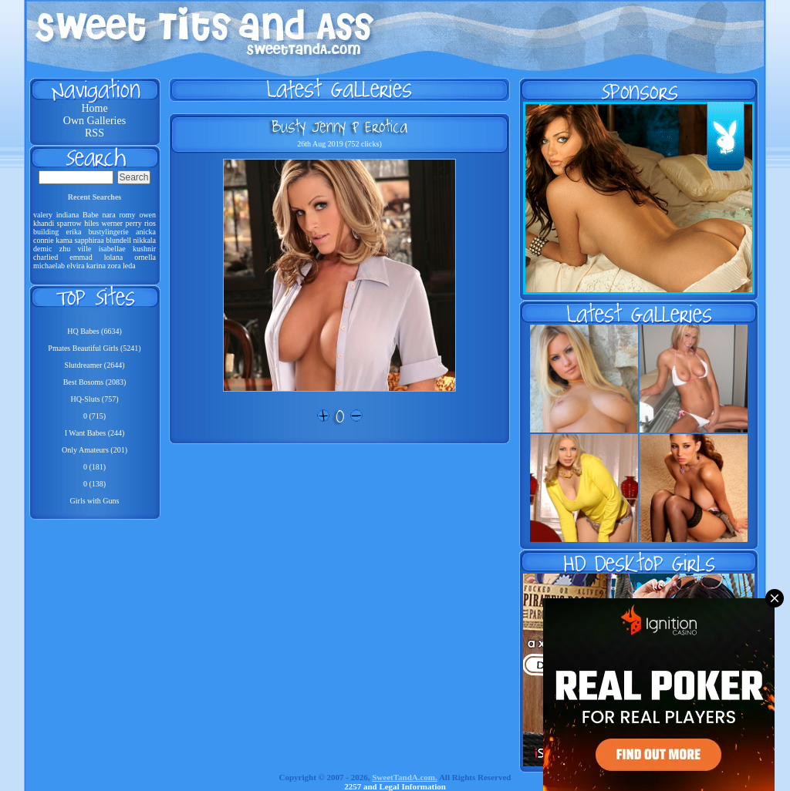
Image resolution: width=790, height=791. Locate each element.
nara (108, 214)
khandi (43, 223)
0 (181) (94, 467)
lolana (113, 257)
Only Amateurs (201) (94, 450)
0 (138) (94, 484)
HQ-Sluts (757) (95, 399)
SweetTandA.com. (404, 777)
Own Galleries (94, 120)
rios (150, 223)
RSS (94, 133)
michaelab (49, 265)
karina (96, 265)
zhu (64, 248)
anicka (146, 231)
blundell (118, 240)
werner (112, 223)
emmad (80, 257)
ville (85, 248)
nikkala (144, 240)
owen (147, 214)
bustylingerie (109, 231)
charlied (45, 257)
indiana (67, 214)
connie (43, 240)
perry (134, 223)
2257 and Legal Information (395, 786)
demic (42, 248)
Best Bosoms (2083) (95, 382)
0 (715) (94, 416)
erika (73, 231)
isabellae (112, 248)
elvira (76, 265)
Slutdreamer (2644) (94, 365)
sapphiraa (88, 240)
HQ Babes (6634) (94, 331)
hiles (91, 223)
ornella (145, 257)
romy (127, 214)
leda (129, 265)
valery (42, 214)
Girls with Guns (95, 500)
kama (64, 240)
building (46, 231)
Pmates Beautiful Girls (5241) (94, 348)
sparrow (69, 223)
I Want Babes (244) (95, 433)
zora (113, 265)
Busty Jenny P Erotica (339, 126)
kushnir (144, 248)
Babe (91, 214)
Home (94, 108)
